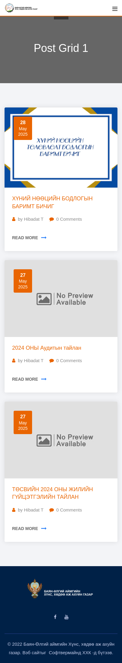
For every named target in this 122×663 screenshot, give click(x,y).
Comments (69, 219)
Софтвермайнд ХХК (70, 652)
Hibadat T (34, 219)
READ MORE (25, 238)
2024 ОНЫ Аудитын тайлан (46, 348)
